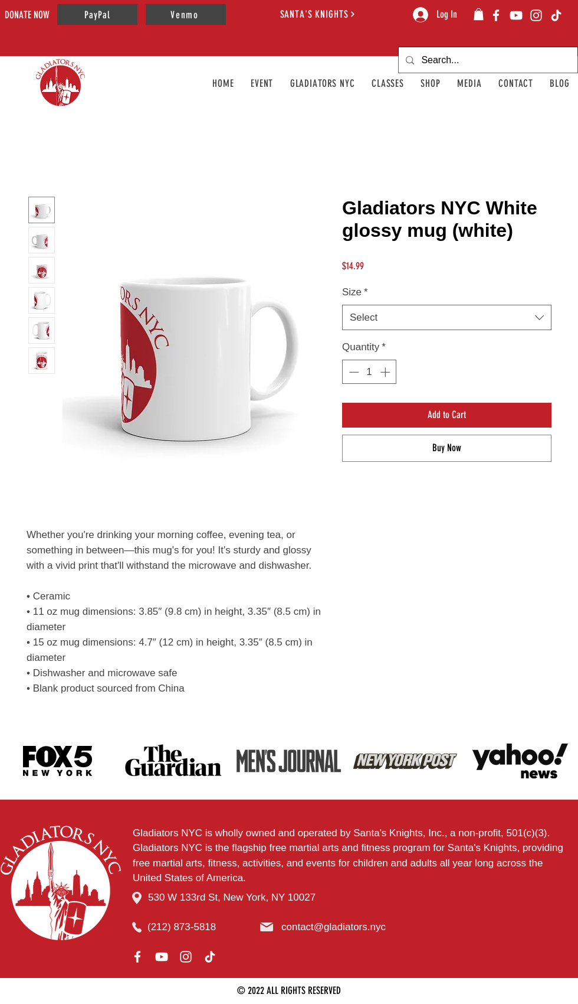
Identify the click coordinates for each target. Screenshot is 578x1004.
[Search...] (487, 60)
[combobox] (446, 318)
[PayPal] (97, 14)
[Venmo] (186, 14)
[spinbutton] (369, 372)
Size (355, 292)
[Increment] (386, 372)
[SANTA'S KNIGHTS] (318, 14)
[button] (479, 14)
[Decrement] (353, 372)
